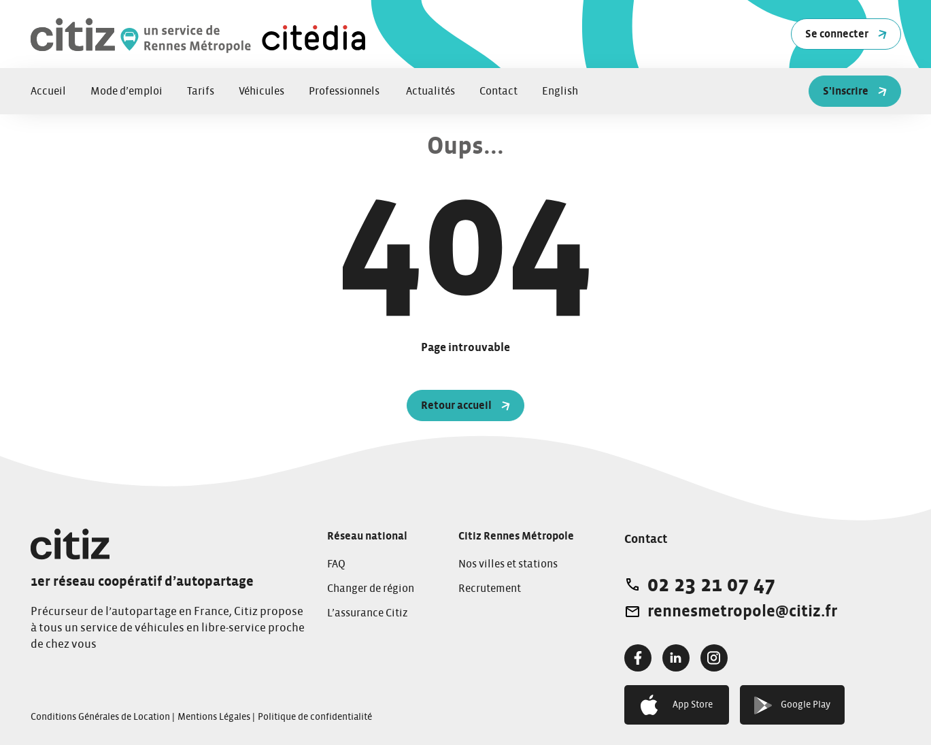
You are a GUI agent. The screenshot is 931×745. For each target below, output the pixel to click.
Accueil (48, 91)
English (560, 91)
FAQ (336, 564)
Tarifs (200, 91)
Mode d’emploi (126, 91)
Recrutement (489, 588)
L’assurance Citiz (367, 613)
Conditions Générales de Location (100, 717)
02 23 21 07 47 (711, 584)
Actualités (430, 91)
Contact (498, 91)
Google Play (792, 705)
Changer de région (370, 588)
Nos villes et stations (508, 564)
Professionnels (345, 91)
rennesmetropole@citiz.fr (742, 611)
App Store (677, 705)
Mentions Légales (213, 717)
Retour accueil (465, 405)
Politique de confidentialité (315, 717)
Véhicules (261, 91)
